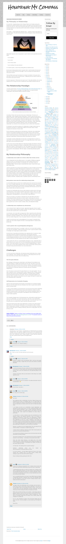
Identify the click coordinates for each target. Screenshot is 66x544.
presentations (55, 148)
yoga (53, 169)
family (54, 125)
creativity (53, 119)
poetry (46, 148)
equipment (46, 124)
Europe (55, 124)
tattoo (51, 157)
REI (45, 151)
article (46, 111)
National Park (48, 143)
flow (56, 126)
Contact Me (48, 14)
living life (49, 140)
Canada (53, 117)
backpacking (50, 111)
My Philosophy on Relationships (50, 94)
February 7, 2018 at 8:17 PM (22, 358)
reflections (55, 150)
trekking (55, 162)
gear (56, 128)
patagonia (53, 144)
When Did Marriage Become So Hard (23, 314)
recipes (51, 150)
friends (46, 128)
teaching (55, 157)
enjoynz (41, 540)
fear (57, 125)
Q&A (52, 149)
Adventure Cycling (48, 107)
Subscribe (51, 37)
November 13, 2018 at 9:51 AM (22, 396)
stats (51, 156)
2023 (47, 69)
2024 (47, 67)
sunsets (55, 156)
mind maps (55, 141)
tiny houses (51, 159)
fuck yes (52, 128)
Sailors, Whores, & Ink (50, 49)
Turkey (46, 163)
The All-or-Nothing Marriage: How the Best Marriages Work (28, 88)
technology (46, 158)
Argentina (52, 110)
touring (47, 161)
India (50, 135)
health (50, 133)
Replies (12, 339)
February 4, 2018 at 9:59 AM (22, 341)
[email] (51, 33)
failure (51, 125)
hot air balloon (48, 134)
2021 (47, 72)
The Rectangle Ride (53, 158)
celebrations (54, 118)
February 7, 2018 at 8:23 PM (24, 366)
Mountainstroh (12, 350)
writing (50, 169)
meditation (46, 141)
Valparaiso (53, 165)
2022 (47, 70)
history (57, 133)
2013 (47, 103)
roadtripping (55, 151)
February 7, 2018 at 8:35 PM (22, 378)
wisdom (46, 169)
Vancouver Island (52, 166)
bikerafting (56, 112)
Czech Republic (49, 120)
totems (56, 159)
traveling (47, 162)
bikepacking (51, 112)
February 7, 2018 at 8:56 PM (24, 385)
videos (55, 167)
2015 (47, 99)
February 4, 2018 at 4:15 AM (20, 329)
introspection (51, 136)
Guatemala (48, 132)
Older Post (40, 529)
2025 (47, 65)
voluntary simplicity (48, 168)
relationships (50, 151)
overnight (46, 144)
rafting (55, 149)
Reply (11, 337)
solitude (53, 155)
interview (46, 136)
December (49, 78)
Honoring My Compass (33, 7)
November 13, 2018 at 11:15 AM (23, 464)
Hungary (46, 135)
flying (50, 127)
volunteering (55, 168)
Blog (23, 14)
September (49, 81)
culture (57, 119)
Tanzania (46, 157)
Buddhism (49, 117)
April (48, 84)
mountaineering (56, 142)
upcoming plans (47, 165)
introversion (56, 136)
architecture (47, 110)
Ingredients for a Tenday (50, 53)
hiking (53, 133)
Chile (46, 119)
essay (51, 124)
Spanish (47, 156)
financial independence (50, 126)
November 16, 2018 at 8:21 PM (22, 483)
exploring (46, 125)
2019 (47, 75)
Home (24, 529)
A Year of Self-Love (49, 57)
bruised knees (52, 116)
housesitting (54, 134)
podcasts (55, 147)
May (48, 83)
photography (47, 147)
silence (46, 155)
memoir (51, 141)
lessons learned (49, 139)
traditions (55, 161)
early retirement (48, 123)
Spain (57, 155)
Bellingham (46, 112)
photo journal (53, 146)
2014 (47, 101)
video (50, 167)
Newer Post (9, 529)
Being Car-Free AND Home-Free (52, 47)
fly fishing (46, 127)
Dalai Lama (55, 120)
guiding (46, 133)
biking (48, 114)
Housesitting (35, 14)
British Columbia (53, 115)
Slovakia (49, 155)
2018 (47, 77)
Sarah (14, 341)
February (48, 87)
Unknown (15, 396)
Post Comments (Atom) (15, 531)
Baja (56, 111)
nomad (56, 143)
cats (49, 118)
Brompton (46, 116)
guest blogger (54, 132)
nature (53, 143)
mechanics (55, 140)
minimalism (46, 142)
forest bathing (54, 127)
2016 (47, 98)
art (56, 110)
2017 (47, 96)
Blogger (49, 540)
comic (49, 119)
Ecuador (55, 123)
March (48, 86)
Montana (51, 142)
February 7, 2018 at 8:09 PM (21, 350)
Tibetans (46, 159)
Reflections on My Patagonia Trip (52, 48)
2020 (47, 73)
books (46, 115)
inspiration (55, 135)
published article (47, 149)
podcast (51, 147)
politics (50, 148)
